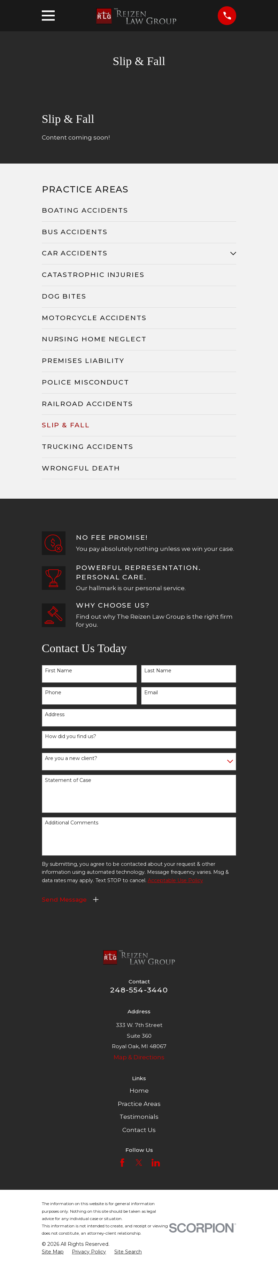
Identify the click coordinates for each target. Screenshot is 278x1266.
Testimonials (139, 1116)
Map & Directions (139, 1057)
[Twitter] (139, 1162)
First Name (58, 671)
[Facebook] (122, 1162)
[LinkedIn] (156, 1162)
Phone (53, 693)
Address (54, 715)
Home (139, 1090)
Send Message (64, 899)
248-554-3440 (139, 989)
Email (151, 693)
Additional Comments (71, 823)
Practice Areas (139, 1103)
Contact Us (139, 1129)
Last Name (157, 671)
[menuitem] (139, 210)
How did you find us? (70, 736)
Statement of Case (68, 780)
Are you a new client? (71, 758)
